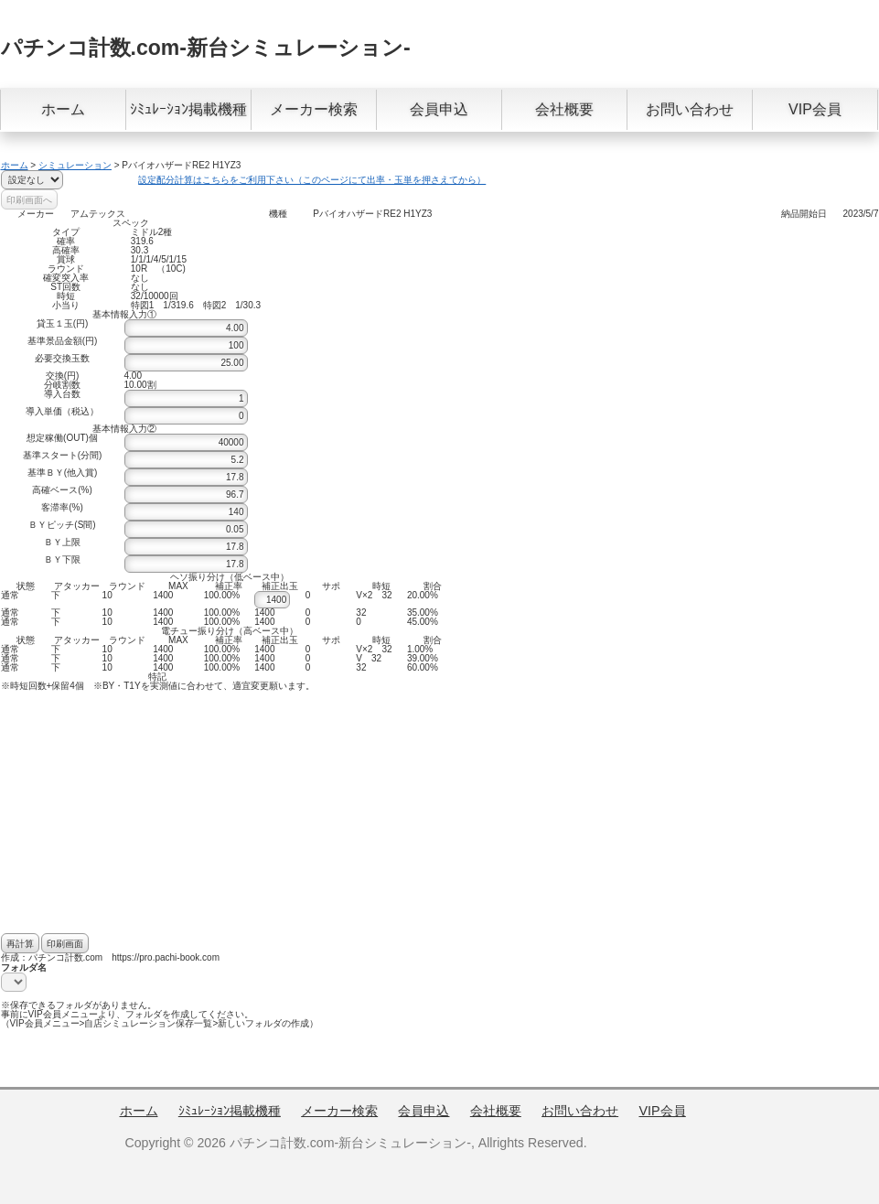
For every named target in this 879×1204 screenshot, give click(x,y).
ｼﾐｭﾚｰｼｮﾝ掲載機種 (188, 109)
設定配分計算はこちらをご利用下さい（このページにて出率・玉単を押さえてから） (312, 180)
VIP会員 (814, 109)
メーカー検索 (314, 109)
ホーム (63, 109)
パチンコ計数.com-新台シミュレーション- (206, 47)
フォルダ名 (24, 967)
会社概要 (564, 109)
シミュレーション (75, 165)
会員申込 (439, 109)
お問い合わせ (690, 109)
